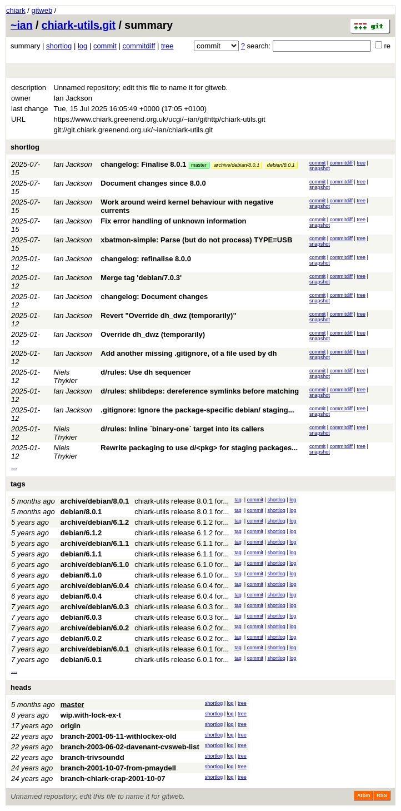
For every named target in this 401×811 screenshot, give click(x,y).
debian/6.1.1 (81, 554)
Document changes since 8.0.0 (153, 183)
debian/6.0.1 (81, 659)
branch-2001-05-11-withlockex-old (119, 736)
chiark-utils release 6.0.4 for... (181, 585)
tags (18, 484)
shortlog (59, 46)
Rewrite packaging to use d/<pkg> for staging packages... (199, 448)
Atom (363, 795)
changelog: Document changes (154, 296)
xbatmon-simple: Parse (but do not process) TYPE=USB (196, 240)
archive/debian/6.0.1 (95, 649)
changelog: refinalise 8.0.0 (146, 259)
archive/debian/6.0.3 (95, 607)
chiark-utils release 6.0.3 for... (181, 607)
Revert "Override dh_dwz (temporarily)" (168, 315)
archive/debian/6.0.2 (95, 628)
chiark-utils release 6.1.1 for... (181, 543)
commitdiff (138, 46)
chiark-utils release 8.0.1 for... (181, 501)
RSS (382, 795)
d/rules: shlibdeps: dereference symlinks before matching (200, 391)
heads (21, 687)
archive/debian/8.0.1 (236, 165)
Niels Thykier (65, 376)
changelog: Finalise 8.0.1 (143, 164)
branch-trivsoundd (92, 757)
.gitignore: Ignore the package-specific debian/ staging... (197, 410)
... (14, 466)
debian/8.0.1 (281, 165)
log (82, 46)
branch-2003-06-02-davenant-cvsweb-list (130, 747)
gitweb (42, 10)
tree (167, 46)
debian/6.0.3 (81, 617)
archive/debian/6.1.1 (95, 543)
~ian (22, 25)
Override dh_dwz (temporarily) (153, 334)
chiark (16, 10)
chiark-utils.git (79, 25)
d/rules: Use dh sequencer (146, 372)
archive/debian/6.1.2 (95, 522)
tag (238, 499)
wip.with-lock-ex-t (91, 715)
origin (71, 726)
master (199, 165)
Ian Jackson (72, 164)
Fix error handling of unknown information (173, 221)
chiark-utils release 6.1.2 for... (181, 522)
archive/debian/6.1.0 (95, 564)
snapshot (319, 168)
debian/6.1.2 (81, 533)
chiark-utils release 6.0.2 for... (181, 628)
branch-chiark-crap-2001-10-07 (113, 778)
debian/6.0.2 (81, 638)
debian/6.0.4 (81, 596)
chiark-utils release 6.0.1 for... (181, 649)
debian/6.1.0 (81, 575)
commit (105, 46)
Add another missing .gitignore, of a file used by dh (189, 353)
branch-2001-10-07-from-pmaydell (118, 768)
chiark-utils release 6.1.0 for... (181, 564)
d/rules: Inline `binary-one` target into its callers (182, 429)
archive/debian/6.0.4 (95, 585)
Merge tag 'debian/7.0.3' (141, 277)
